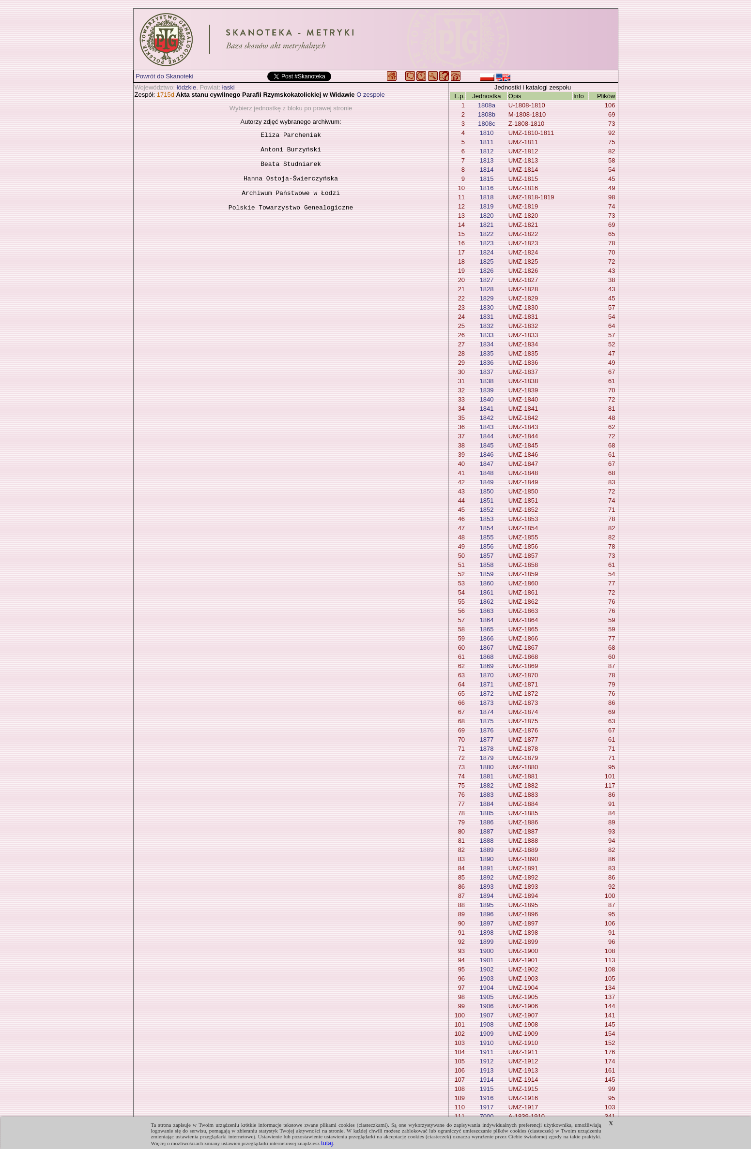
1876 (487, 730)
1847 (487, 463)
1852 (487, 509)
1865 (487, 629)
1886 (487, 822)
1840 (487, 399)
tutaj (327, 1143)
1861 (487, 592)
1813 (487, 160)
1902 (487, 969)
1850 (487, 491)
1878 (487, 748)
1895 (487, 905)
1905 (487, 996)
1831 (487, 316)
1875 (487, 721)
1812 (487, 151)
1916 (487, 1098)
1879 (487, 757)
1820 (487, 215)
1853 (487, 518)
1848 (487, 473)
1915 (487, 1088)
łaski (228, 87)
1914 (487, 1079)
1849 (487, 482)
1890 (487, 859)
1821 (487, 224)
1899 (487, 941)
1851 (487, 500)
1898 (487, 932)
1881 (487, 776)
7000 (487, 1116)
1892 (487, 877)
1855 (487, 537)
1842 (487, 417)
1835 (487, 353)
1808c (486, 123)
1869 (487, 666)
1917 (487, 1107)
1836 (487, 362)
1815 (487, 178)
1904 (487, 987)
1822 (487, 234)
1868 (487, 656)
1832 (487, 325)
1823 (487, 243)
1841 (487, 408)
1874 (487, 712)
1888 (487, 840)
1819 (487, 206)
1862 (487, 601)
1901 (487, 960)
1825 (487, 261)
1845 (487, 445)
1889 (487, 849)
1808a (486, 105)
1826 (487, 270)
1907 (487, 1015)
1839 (487, 390)
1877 (487, 739)
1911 (487, 1052)
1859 (487, 574)
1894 (487, 895)
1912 (487, 1061)
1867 (487, 647)
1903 (487, 978)
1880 (487, 767)
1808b (486, 114)
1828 (487, 289)
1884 (487, 803)
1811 (487, 142)
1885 (487, 813)
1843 (487, 427)
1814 (487, 169)
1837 (487, 371)
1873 (487, 702)
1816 (487, 188)
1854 (487, 528)
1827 (487, 280)
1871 (487, 684)
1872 (487, 693)
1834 (487, 344)
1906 (487, 1006)
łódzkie (186, 87)
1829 (487, 298)
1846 (487, 454)
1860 (487, 583)
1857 (487, 555)
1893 (487, 886)
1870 (487, 675)
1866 (487, 638)
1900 (487, 951)
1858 (487, 564)
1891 (487, 868)
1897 (487, 923)
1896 (487, 914)
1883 (487, 794)
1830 (487, 307)
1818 (487, 197)
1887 (487, 831)
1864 (487, 620)
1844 (487, 436)
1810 (487, 132)
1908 (487, 1024)
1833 (487, 335)
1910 (487, 1042)
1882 (487, 785)
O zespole (370, 94)
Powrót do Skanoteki (164, 76)
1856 (487, 546)
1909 (487, 1033)
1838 (487, 381)
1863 (487, 610)
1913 (487, 1070)
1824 (487, 252)
